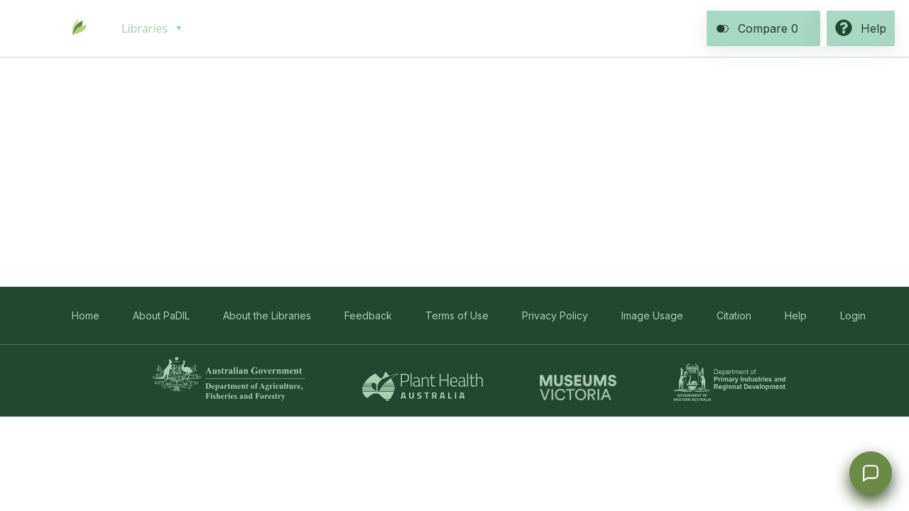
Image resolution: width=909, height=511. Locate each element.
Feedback (368, 315)
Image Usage (652, 315)
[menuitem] (150, 28)
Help (796, 315)
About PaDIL (161, 315)
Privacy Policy (555, 315)
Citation (734, 315)
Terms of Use (457, 315)
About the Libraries (267, 315)
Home (85, 315)
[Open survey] (870, 472)
